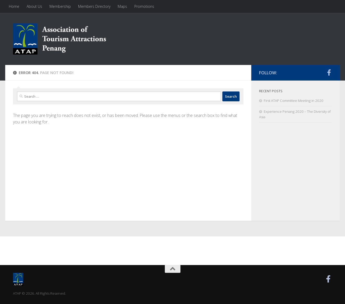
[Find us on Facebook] (329, 72)
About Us (34, 6)
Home (14, 6)
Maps (122, 6)
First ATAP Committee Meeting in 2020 (293, 100)
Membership (60, 6)
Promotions (144, 6)
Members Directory (94, 6)
